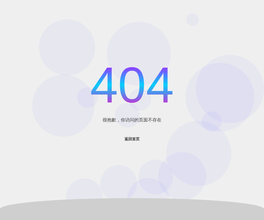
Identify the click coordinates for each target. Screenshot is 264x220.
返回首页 (132, 139)
